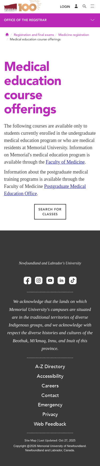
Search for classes (50, 211)
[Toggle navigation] (92, 6)
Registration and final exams (34, 35)
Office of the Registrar (25, 20)
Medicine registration (73, 35)
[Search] (84, 6)
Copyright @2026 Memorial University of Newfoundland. (49, 446)
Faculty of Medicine (65, 162)
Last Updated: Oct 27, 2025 (57, 440)
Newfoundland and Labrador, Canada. (50, 450)
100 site (31, 6)
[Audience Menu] (76, 6)
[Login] (65, 6)
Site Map (31, 440)
